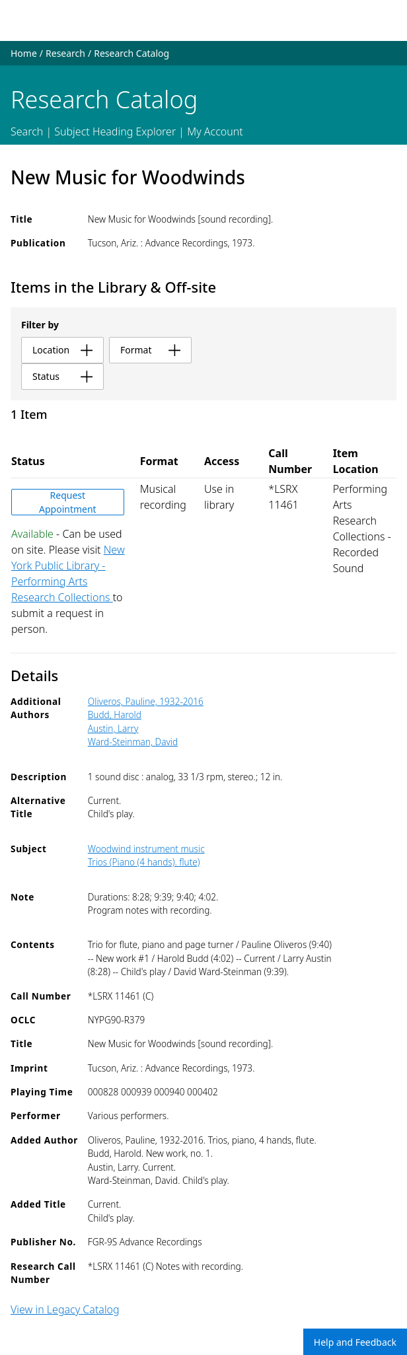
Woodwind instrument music (146, 848)
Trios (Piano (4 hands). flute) (144, 862)
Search (27, 131)
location (62, 350)
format (150, 350)
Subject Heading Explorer (115, 131)
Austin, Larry (113, 728)
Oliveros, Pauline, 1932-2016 (146, 701)
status (62, 376)
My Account (215, 131)
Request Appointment (67, 502)
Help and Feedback (355, 1342)
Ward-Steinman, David (133, 741)
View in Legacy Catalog (65, 1309)
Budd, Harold (114, 714)
